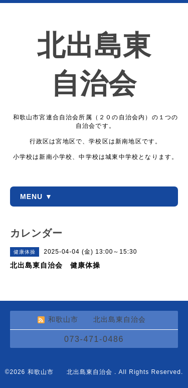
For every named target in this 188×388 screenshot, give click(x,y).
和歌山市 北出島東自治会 (71, 371)
